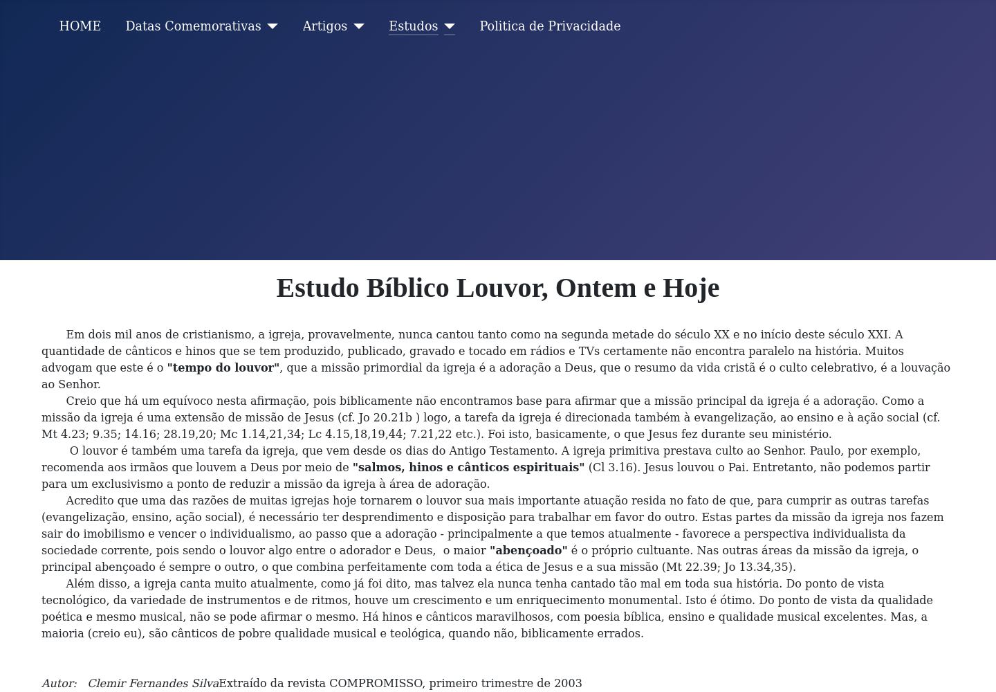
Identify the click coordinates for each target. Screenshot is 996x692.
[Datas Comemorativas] (270, 26)
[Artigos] (356, 26)
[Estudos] (447, 26)
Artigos (325, 26)
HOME (80, 26)
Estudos (413, 26)
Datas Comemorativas (193, 26)
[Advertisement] (498, 156)
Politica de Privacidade (550, 26)
